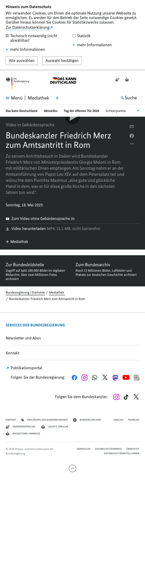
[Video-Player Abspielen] (72, 116)
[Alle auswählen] (22, 60)
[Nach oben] (72, 468)
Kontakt (12, 352)
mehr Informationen (25, 49)
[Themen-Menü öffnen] (57, 98)
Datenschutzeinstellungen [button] (121, 453)
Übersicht (132, 448)
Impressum (83, 448)
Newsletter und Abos (24, 338)
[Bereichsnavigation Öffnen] (138, 110)
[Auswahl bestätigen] (62, 60)
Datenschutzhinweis (108, 448)
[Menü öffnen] (11, 98)
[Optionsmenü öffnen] (132, 145)
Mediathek (17, 241)
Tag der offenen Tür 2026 (81, 111)
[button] (137, 79)
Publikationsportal (24, 367)
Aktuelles (50, 111)
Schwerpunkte (116, 111)
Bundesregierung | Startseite (25, 292)
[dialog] (72, 35)
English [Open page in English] (118, 419)
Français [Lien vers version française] (133, 419)
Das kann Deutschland (21, 111)
